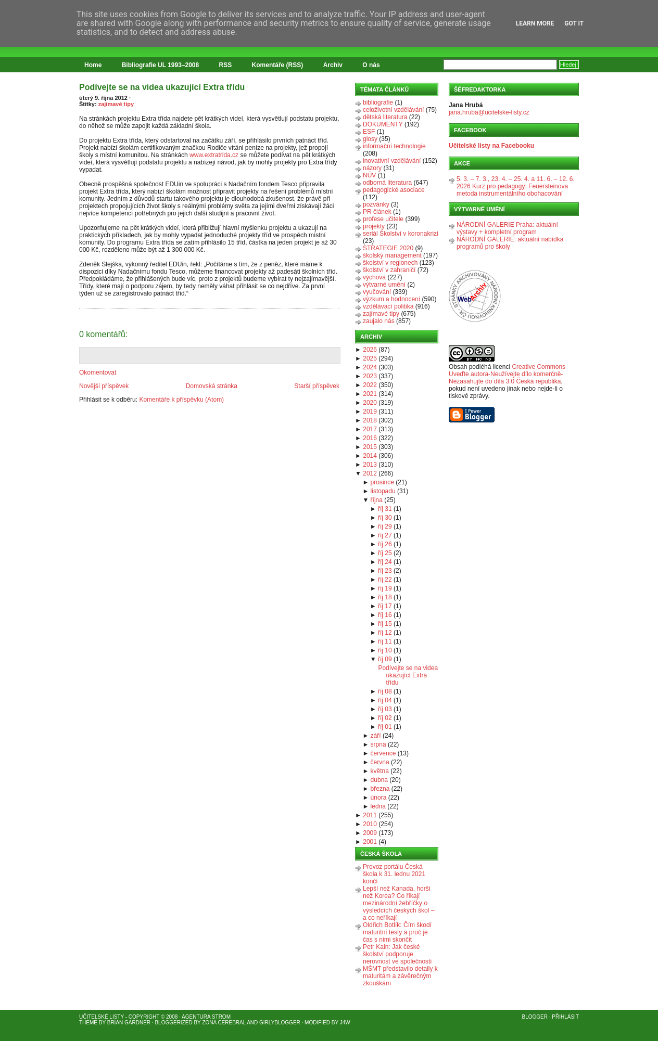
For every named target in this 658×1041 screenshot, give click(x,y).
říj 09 (385, 659)
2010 (370, 824)
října (377, 500)
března (380, 788)
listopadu (383, 491)
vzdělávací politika (388, 306)
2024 (370, 367)
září (376, 735)
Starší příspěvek (316, 386)
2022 (370, 385)
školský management (392, 255)
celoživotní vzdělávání (393, 109)
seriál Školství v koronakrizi (400, 233)
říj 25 (385, 553)
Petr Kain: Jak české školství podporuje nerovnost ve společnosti (397, 954)
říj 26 (385, 544)
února (379, 797)
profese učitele (383, 219)
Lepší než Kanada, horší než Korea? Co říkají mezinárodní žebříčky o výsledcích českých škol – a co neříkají (398, 903)
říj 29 (385, 526)
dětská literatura (385, 117)
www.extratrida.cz (213, 155)
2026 (370, 349)
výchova (374, 277)
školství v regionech (390, 262)
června (380, 762)
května (380, 771)
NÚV (369, 175)
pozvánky (376, 204)
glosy (370, 139)
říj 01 (385, 726)
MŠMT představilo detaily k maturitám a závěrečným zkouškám (400, 976)
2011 (370, 815)
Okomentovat (97, 372)
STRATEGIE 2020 (388, 248)
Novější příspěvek (104, 386)
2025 (370, 358)
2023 (370, 376)
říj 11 (385, 641)
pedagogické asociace (394, 190)
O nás (370, 65)
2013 (370, 464)
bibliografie (378, 102)
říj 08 (385, 691)
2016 (370, 438)
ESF (369, 131)
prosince (382, 482)
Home (93, 65)
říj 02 (385, 718)
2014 (370, 455)
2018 (370, 420)
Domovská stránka (211, 386)
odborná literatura (387, 182)
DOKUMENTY (383, 124)
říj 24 (385, 562)
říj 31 (385, 508)
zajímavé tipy (116, 104)
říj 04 (385, 700)
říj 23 (385, 570)
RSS (225, 65)
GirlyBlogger (279, 1022)
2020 (370, 402)
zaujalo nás (379, 321)
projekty (374, 226)
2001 (370, 841)
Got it (574, 23)
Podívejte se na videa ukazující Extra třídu (162, 87)
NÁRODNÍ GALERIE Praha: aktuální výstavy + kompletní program (507, 228)
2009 (370, 833)
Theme (88, 1022)
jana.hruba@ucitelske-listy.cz (489, 112)
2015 (370, 447)
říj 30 (385, 517)
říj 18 (385, 597)
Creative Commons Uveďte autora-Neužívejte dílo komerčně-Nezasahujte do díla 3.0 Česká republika (507, 374)
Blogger (535, 1017)
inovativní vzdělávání (392, 160)
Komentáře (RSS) (277, 65)
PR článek (377, 211)
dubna (379, 779)
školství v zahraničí (389, 270)
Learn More (535, 23)
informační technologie (394, 146)
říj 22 (385, 579)
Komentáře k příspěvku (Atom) (181, 399)
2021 (370, 393)
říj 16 (385, 615)
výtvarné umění (384, 284)
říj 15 (385, 623)
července (383, 753)
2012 (370, 473)
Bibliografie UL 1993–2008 (160, 65)
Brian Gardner (128, 1022)
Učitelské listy (101, 1017)
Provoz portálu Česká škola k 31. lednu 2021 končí (394, 874)
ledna (378, 806)
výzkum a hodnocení (391, 299)
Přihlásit (565, 1017)
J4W (345, 1022)
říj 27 (385, 535)
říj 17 (385, 606)
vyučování (377, 291)
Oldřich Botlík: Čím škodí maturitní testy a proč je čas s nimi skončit (397, 932)
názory (372, 168)
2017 (370, 429)
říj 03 (385, 709)
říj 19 (385, 588)
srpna (378, 744)
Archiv (333, 65)
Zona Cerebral (224, 1022)
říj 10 (385, 650)
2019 (370, 411)
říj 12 (385, 632)
